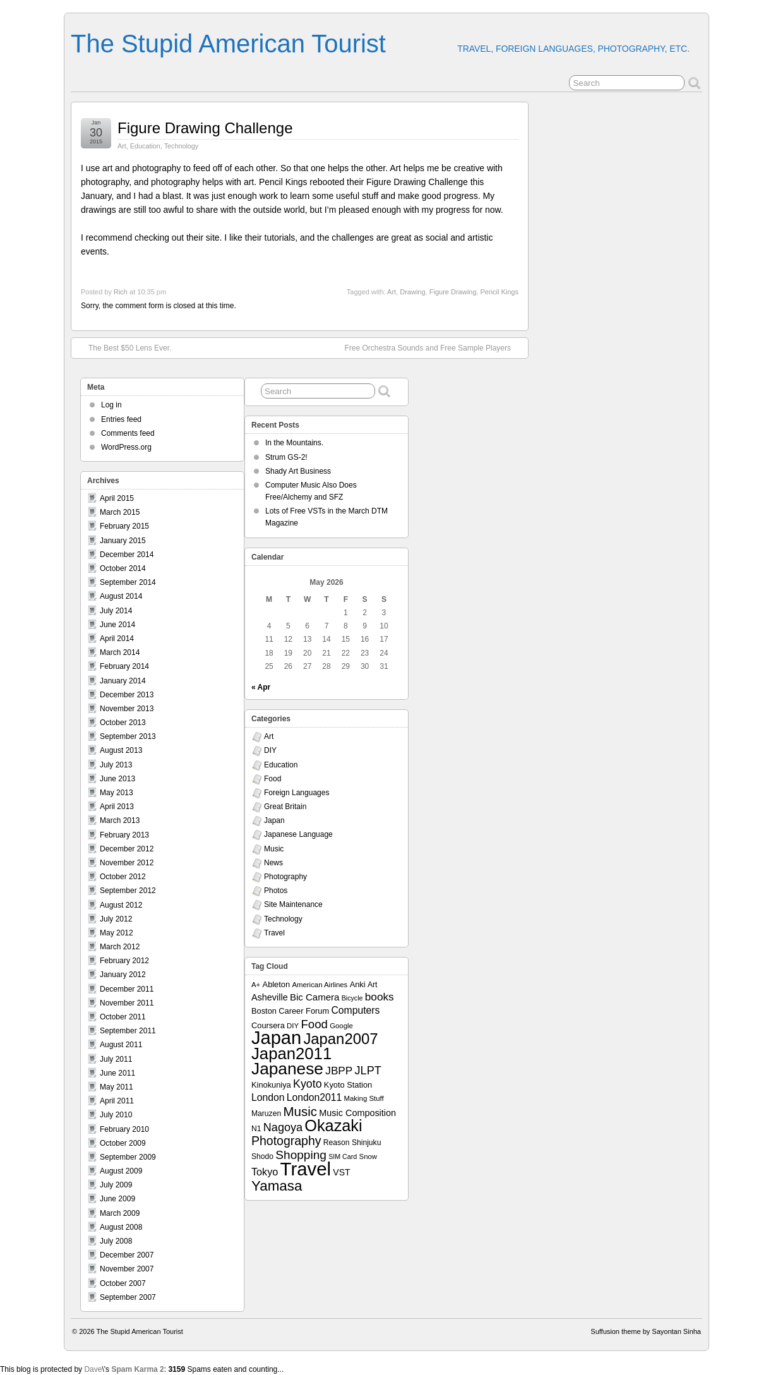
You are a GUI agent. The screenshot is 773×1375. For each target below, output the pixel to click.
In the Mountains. (294, 442)
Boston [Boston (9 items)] (264, 1011)
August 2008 (121, 1227)
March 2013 (120, 820)
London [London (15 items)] (267, 1097)
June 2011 (117, 1073)
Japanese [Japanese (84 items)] (287, 1068)
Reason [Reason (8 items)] (336, 1142)
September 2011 (128, 1030)
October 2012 (123, 876)
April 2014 (117, 638)
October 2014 (123, 568)
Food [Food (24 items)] (314, 1024)
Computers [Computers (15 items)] (355, 1010)
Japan (274, 820)
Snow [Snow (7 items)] (368, 1156)
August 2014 (121, 596)
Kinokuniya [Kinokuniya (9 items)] (271, 1085)
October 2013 (123, 722)
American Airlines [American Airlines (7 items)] (319, 984)
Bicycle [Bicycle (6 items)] (352, 998)
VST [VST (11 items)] (341, 1172)
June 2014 (117, 624)
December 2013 (126, 694)
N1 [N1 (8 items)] (256, 1128)
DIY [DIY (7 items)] (293, 1026)
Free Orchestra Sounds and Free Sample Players (434, 347)
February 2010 (124, 1129)
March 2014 (120, 652)
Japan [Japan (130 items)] (276, 1038)
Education (145, 146)
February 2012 (124, 960)
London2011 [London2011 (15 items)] (314, 1097)
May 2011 (116, 1087)
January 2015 (123, 540)
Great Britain (285, 806)
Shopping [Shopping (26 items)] (301, 1155)
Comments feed (128, 433)
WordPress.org (126, 447)
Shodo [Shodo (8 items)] (262, 1156)
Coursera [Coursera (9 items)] (268, 1025)
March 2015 (120, 512)
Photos (275, 890)
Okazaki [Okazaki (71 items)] (333, 1125)
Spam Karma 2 (137, 1369)
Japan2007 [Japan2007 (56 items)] (340, 1038)
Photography (285, 876)
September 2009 (128, 1157)
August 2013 (121, 750)
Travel (274, 932)
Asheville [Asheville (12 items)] (269, 997)
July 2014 (116, 610)
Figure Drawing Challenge (204, 127)
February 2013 (124, 835)
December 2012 (126, 848)
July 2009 (116, 1184)
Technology (181, 146)
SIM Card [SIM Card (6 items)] (342, 1156)
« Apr (260, 687)
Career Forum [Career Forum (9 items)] (304, 1011)
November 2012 (126, 862)
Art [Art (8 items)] (372, 984)
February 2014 (124, 666)
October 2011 (123, 1016)
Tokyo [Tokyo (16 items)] (264, 1171)
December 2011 (126, 989)
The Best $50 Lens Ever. (123, 347)
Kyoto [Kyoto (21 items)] (307, 1084)
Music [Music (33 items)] (300, 1111)
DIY (270, 750)
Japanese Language (298, 834)
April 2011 (117, 1100)
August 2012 (121, 905)
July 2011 (116, 1059)
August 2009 (121, 1171)
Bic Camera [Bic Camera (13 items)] (314, 997)
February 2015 (124, 526)
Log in (111, 404)
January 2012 (123, 974)
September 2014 (128, 582)
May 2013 (116, 792)
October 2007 (123, 1283)
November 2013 (126, 708)
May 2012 (116, 932)
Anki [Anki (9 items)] (358, 984)
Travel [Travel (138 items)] (305, 1168)
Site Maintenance (293, 904)
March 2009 (120, 1213)
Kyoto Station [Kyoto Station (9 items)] (348, 1085)
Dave (93, 1369)
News (273, 862)
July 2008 (116, 1241)
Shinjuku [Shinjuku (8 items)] (366, 1142)
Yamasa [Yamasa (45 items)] (276, 1186)
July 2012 (116, 919)
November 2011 (126, 1003)
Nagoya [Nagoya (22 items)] (283, 1127)
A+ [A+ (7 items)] (255, 984)
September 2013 (128, 736)
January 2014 (123, 680)
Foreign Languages (296, 792)
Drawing (412, 292)
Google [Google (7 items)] (341, 1026)
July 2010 (116, 1114)
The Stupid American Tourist (228, 43)
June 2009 (117, 1198)
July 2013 (116, 764)
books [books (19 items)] (379, 996)
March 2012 (120, 946)
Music (274, 848)
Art (121, 146)
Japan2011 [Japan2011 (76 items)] (291, 1053)
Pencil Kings (499, 292)
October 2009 (123, 1143)
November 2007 (126, 1268)
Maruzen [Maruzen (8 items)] (266, 1113)
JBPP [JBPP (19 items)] (338, 1070)
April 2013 (117, 806)
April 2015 (117, 498)
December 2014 (126, 554)
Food (272, 778)
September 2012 (128, 890)
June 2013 (117, 778)
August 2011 (121, 1044)
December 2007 (126, 1255)
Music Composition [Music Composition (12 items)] (357, 1113)
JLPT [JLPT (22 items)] (368, 1070)
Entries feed (121, 419)
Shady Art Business (298, 471)
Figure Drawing (453, 292)
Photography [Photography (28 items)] (286, 1141)
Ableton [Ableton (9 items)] (277, 984)
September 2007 (128, 1297)
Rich (121, 292)
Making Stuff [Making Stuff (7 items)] (364, 1098)
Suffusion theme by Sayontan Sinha (645, 1331)
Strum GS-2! (286, 457)
